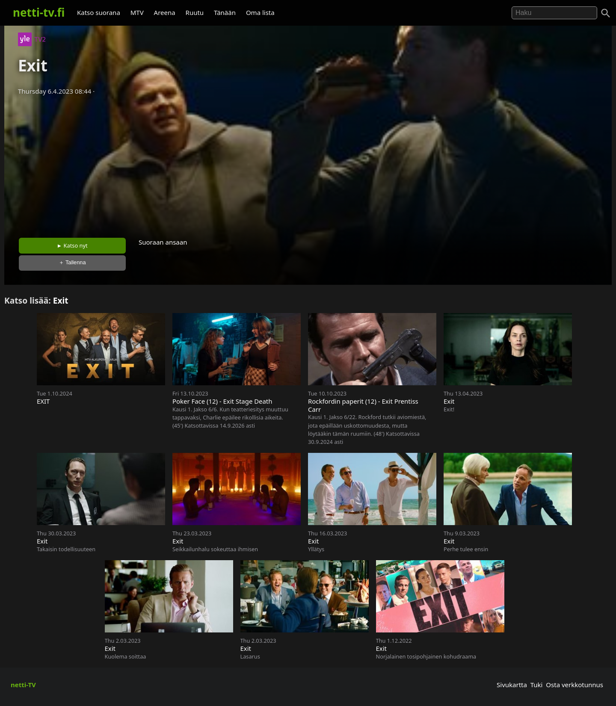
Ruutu (195, 12)
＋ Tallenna (72, 262)
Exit (60, 300)
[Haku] (605, 13)
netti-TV (23, 684)
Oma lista (260, 12)
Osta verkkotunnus (574, 684)
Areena (164, 12)
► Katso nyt (72, 245)
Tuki (536, 684)
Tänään (225, 12)
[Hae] (554, 12)
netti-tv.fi (39, 12)
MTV (137, 12)
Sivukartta (512, 684)
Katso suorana (98, 12)
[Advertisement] (308, 164)
